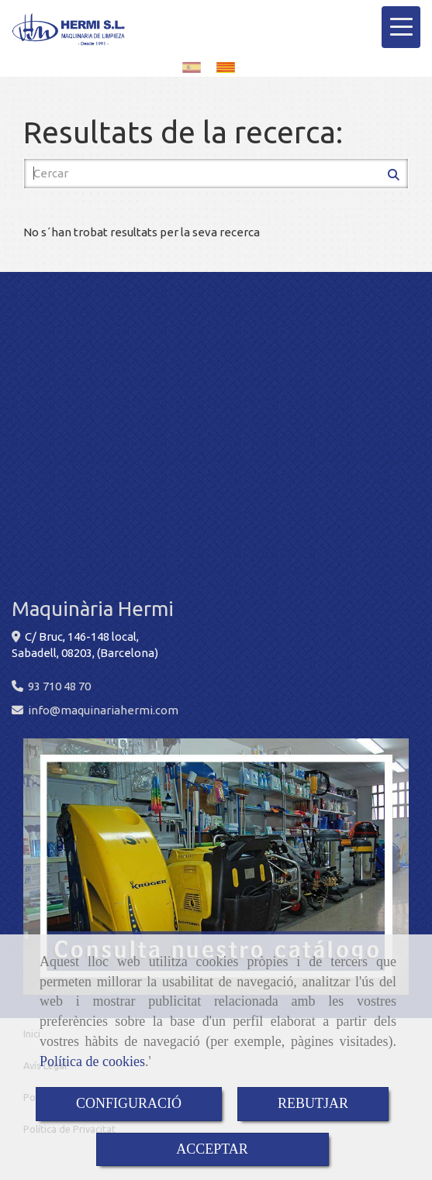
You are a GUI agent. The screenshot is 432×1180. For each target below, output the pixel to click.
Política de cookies (92, 1061)
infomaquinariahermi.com (103, 710)
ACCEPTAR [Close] (212, 1149)
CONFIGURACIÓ (128, 1103)
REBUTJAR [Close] (313, 1103)
